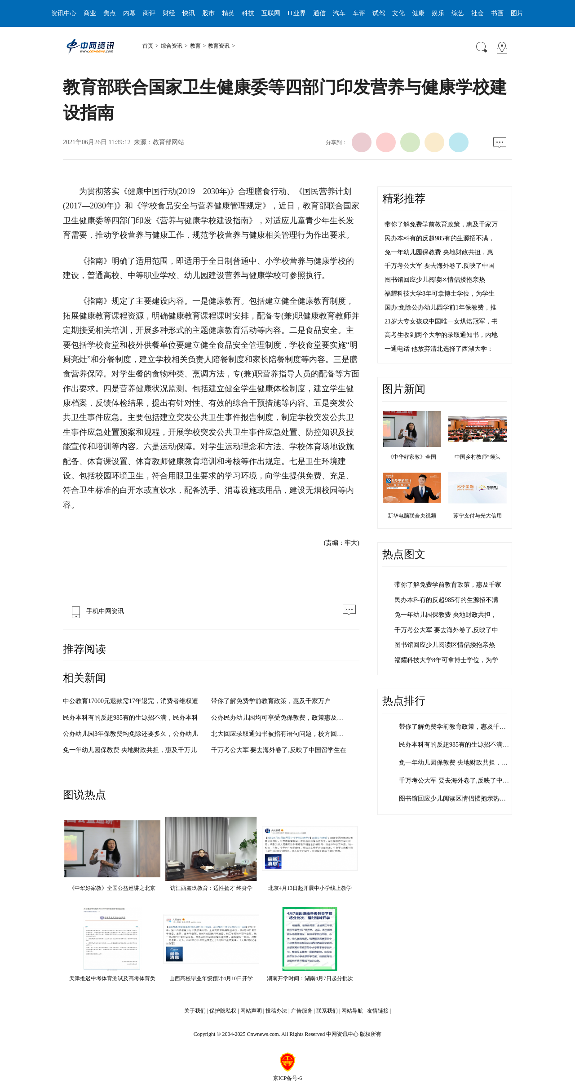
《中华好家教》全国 (412, 457)
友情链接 (378, 1011)
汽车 (339, 13)
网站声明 (251, 1011)
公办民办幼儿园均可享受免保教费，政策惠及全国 (280, 717)
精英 (228, 13)
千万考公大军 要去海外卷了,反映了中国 (440, 265)
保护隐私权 (222, 1011)
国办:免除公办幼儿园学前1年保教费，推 (440, 307)
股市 (208, 13)
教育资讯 (219, 46)
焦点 (109, 13)
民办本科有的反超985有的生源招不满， (440, 238)
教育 (195, 46)
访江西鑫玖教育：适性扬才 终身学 (211, 888)
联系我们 (327, 1011)
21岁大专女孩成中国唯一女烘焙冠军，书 (441, 321)
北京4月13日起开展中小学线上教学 (310, 888)
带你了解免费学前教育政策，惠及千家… (455, 726)
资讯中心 (63, 13)
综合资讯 (171, 46)
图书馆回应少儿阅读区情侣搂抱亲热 (435, 279)
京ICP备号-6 (287, 1078)
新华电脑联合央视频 (412, 516)
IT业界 (297, 13)
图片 (517, 13)
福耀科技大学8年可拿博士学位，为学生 (440, 293)
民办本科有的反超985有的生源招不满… (454, 744)
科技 (248, 13)
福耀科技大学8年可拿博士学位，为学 (446, 660)
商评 (149, 13)
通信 (319, 13)
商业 (90, 13)
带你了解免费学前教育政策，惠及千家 (447, 584)
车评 (359, 13)
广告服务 (302, 1011)
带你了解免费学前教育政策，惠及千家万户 (271, 701)
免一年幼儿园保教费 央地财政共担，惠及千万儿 (130, 750)
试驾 (378, 13)
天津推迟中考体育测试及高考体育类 (112, 978)
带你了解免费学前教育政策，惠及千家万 (441, 224)
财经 (169, 13)
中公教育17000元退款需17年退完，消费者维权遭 (130, 701)
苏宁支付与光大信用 (477, 516)
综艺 (457, 13)
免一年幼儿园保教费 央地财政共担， (445, 614)
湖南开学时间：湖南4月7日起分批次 (310, 978)
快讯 (188, 13)
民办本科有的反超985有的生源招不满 (446, 600)
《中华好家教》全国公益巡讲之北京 (112, 888)
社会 (477, 13)
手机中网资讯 (95, 611)
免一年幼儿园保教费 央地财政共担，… (453, 762)
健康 (418, 13)
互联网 (270, 13)
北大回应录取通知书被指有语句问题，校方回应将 (280, 733)
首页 (147, 46)
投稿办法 (276, 1011)
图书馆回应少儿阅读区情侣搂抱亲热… (452, 798)
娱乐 (438, 13)
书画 (497, 13)
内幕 (129, 13)
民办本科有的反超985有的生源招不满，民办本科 (130, 717)
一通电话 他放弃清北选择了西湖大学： (439, 348)
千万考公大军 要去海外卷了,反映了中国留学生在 (278, 750)
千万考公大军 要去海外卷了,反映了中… (454, 780)
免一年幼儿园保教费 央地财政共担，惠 (439, 252)
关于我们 (195, 1011)
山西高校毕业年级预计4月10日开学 (211, 978)
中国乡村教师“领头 (477, 457)
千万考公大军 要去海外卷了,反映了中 (446, 630)
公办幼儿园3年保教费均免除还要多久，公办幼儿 (130, 733)
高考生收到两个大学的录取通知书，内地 (441, 335)
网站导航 (352, 1011)
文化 (398, 13)
